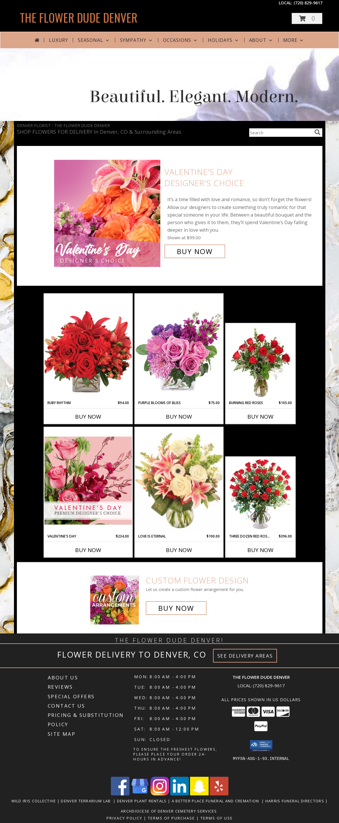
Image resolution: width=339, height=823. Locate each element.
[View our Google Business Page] (140, 794)
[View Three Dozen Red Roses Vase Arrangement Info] (260, 495)
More (293, 40)
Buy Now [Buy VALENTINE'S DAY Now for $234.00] (88, 550)
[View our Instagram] (159, 794)
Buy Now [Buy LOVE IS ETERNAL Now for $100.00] (179, 550)
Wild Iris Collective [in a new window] (34, 801)
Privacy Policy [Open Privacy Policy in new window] (124, 818)
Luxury (58, 40)
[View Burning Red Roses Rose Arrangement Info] (260, 362)
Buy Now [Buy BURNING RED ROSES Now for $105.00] (260, 416)
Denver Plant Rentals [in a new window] (142, 801)
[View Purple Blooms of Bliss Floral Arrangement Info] (179, 347)
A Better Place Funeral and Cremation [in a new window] (217, 801)
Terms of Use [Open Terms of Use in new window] (216, 818)
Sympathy (136, 40)
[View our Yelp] (219, 794)
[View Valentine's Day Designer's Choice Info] (107, 212)
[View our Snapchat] (199, 794)
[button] (307, 18)
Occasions (180, 40)
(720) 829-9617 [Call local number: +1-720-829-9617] (308, 3)
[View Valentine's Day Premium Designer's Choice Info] (88, 480)
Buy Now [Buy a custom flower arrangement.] (176, 608)
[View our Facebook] (120, 794)
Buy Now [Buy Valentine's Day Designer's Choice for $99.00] (195, 251)
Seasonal (94, 40)
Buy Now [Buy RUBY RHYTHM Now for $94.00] (88, 416)
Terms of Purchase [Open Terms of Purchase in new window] (171, 818)
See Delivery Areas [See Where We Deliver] (245, 655)
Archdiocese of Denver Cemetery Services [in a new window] (169, 811)
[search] (317, 132)
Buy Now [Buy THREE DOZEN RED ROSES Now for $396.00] (260, 550)
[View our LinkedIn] (179, 794)
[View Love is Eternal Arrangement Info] (179, 480)
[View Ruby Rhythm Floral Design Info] (88, 347)
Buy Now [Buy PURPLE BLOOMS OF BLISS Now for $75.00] (179, 416)
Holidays (223, 40)
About (261, 40)
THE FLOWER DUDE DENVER (78, 17)
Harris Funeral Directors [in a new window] (295, 801)
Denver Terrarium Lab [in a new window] (87, 801)
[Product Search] (280, 132)
